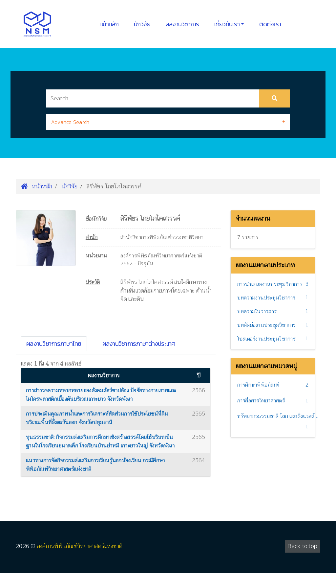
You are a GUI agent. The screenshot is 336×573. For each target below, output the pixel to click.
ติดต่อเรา (270, 24)
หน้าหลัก (109, 24)
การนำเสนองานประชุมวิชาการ (270, 284)
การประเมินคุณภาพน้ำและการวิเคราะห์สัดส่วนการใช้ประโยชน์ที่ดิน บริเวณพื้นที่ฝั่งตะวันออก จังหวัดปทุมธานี (97, 418)
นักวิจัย (142, 24)
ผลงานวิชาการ (182, 24)
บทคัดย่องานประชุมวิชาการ (266, 325)
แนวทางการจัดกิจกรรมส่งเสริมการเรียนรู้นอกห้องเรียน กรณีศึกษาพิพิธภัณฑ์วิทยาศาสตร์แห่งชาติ (95, 465)
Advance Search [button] (70, 122)
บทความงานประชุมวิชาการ (266, 297)
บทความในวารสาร (257, 311)
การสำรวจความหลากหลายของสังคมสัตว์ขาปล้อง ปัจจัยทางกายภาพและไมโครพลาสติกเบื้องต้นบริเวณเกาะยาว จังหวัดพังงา (101, 395)
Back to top (302, 546)
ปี (198, 375)
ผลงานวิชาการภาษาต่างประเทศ (138, 343)
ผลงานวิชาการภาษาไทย (53, 343)
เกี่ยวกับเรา (227, 24)
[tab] (168, 122)
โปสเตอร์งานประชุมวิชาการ (266, 339)
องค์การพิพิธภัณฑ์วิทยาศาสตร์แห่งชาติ (80, 546)
